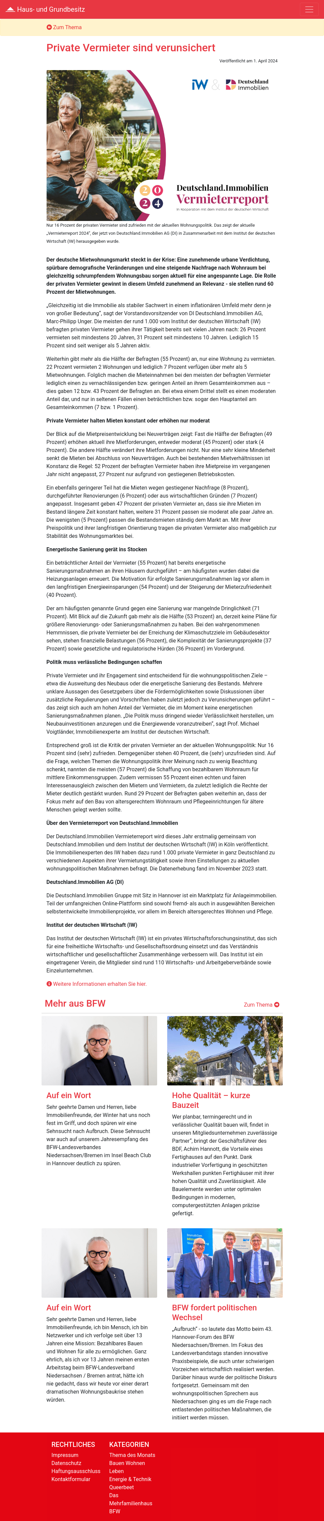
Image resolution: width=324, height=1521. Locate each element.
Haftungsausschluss (76, 1471)
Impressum (65, 1455)
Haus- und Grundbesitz (45, 9)
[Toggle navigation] (309, 9)
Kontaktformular (71, 1479)
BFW (114, 1511)
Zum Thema (64, 27)
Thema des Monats (132, 1455)
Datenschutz (66, 1463)
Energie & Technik (130, 1479)
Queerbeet (121, 1487)
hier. (142, 984)
